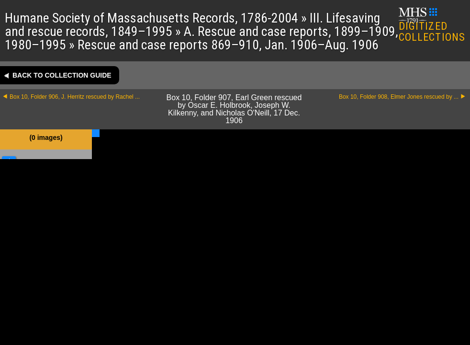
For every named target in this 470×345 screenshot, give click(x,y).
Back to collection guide (62, 75)
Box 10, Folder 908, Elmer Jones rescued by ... (399, 97)
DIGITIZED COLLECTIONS (432, 25)
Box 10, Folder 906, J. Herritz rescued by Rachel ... (75, 97)
